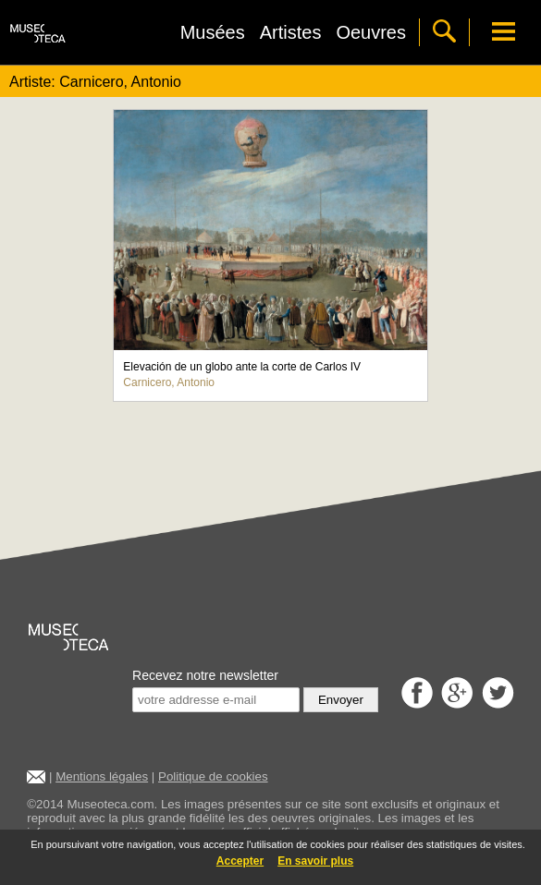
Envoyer (340, 700)
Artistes (291, 32)
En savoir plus (315, 861)
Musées (212, 32)
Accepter (240, 861)
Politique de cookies (213, 776)
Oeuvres (371, 32)
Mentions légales (101, 776)
